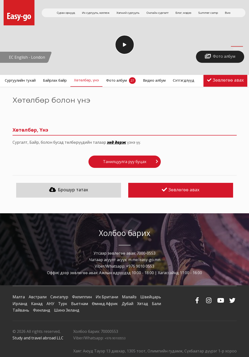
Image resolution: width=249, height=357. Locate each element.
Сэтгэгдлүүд (183, 80)
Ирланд (20, 303)
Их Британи (107, 297)
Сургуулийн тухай (20, 80)
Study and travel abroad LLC (38, 338)
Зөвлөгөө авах (228, 80)
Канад (37, 303)
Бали (156, 303)
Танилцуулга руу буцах (124, 161)
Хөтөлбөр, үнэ (86, 80)
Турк (62, 303)
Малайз (129, 297)
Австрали (38, 297)
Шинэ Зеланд (66, 310)
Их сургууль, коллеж (95, 12)
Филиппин (82, 297)
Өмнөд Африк (105, 303)
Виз (227, 12)
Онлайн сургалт (157, 12)
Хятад (142, 303)
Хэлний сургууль (127, 12)
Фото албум (121, 80)
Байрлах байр (55, 80)
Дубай (127, 303)
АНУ (50, 303)
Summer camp (208, 12)
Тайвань (21, 310)
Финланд (41, 310)
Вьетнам (79, 303)
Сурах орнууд (66, 12)
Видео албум (154, 80)
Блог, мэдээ (183, 12)
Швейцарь (150, 297)
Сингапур (59, 297)
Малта (19, 297)
